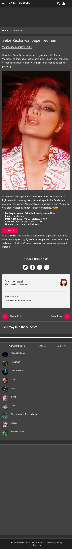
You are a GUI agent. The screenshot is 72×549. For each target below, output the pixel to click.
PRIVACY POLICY (38, 542)
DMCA (27, 542)
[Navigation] (3, 3)
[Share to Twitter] (25, 267)
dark (13, 405)
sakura (14, 423)
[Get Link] (39, 267)
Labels (42, 346)
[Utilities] (68, 3)
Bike (13, 388)
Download (10, 230)
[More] (46, 267)
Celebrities (59, 200)
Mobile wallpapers (43, 204)
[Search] (58, 3)
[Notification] (63, 3)
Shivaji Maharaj (18, 353)
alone (13, 397)
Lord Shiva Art (17, 370)
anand (20, 281)
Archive (61, 346)
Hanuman (15, 362)
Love (13, 379)
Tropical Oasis (17, 431)
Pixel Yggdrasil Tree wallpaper (25, 414)
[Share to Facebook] (32, 267)
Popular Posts (16, 346)
